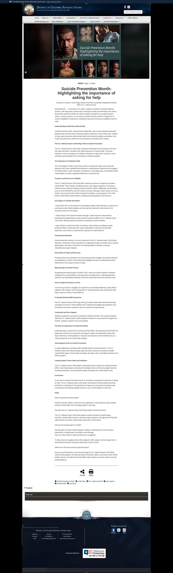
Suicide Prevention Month (65, 481)
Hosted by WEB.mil (72, 553)
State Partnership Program (77, 21)
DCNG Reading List (41, 21)
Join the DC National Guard (90, 18)
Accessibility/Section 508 (48, 538)
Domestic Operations (112, 21)
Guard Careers (70, 538)
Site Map (34, 536)
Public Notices (132, 18)
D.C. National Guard (96, 481)
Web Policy (63, 538)
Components (71, 18)
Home (37, 18)
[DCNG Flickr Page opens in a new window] (128, 7)
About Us (46, 18)
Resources (120, 18)
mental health (61, 483)
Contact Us (108, 18)
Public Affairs (58, 18)
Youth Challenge (57, 21)
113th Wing (82, 481)
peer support (110, 481)
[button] (55, 2)
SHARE (82, 472)
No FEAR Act (48, 536)
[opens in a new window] (113, 530)
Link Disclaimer (67, 536)
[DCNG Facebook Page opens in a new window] (125, 7)
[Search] (133, 12)
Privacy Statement (67, 534)
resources (72, 483)
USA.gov (48, 534)
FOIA (34, 538)
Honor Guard (95, 21)
